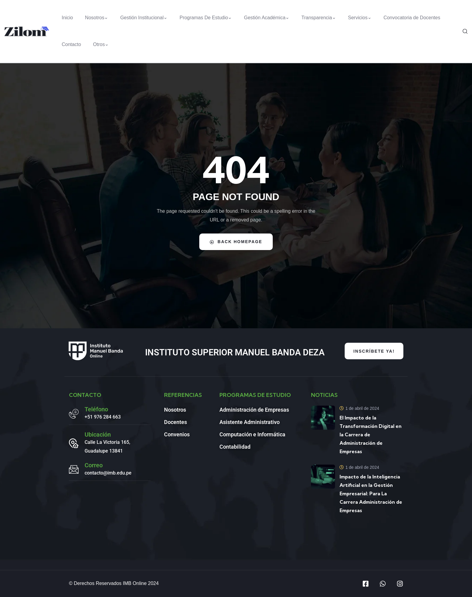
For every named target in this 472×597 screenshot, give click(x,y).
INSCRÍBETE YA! (373, 351)
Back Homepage (236, 241)
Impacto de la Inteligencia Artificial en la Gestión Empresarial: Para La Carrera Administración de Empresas (371, 493)
